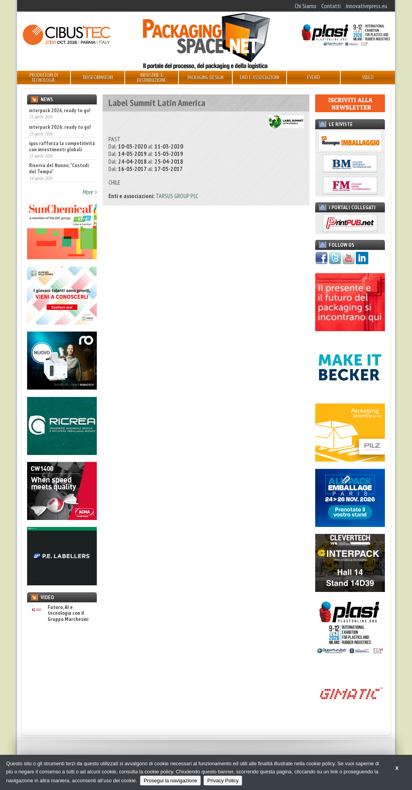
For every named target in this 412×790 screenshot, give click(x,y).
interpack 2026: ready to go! (60, 127)
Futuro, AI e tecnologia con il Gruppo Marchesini (57, 613)
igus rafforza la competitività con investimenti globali (62, 146)
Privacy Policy (223, 780)
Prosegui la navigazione (170, 780)
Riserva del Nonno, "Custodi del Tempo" (59, 168)
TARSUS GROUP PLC (177, 196)
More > (89, 192)
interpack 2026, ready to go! (59, 110)
